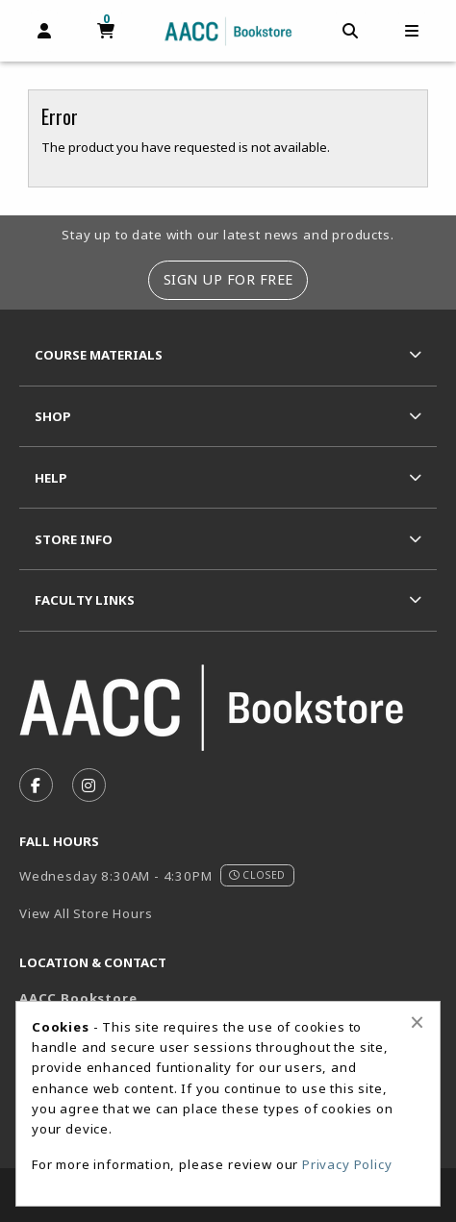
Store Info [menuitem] (74, 539)
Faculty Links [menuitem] (85, 600)
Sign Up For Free (228, 279)
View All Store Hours (86, 913)
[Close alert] (417, 1022)
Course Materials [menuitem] (99, 354)
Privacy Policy (347, 1164)
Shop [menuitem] (53, 416)
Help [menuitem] (51, 477)
